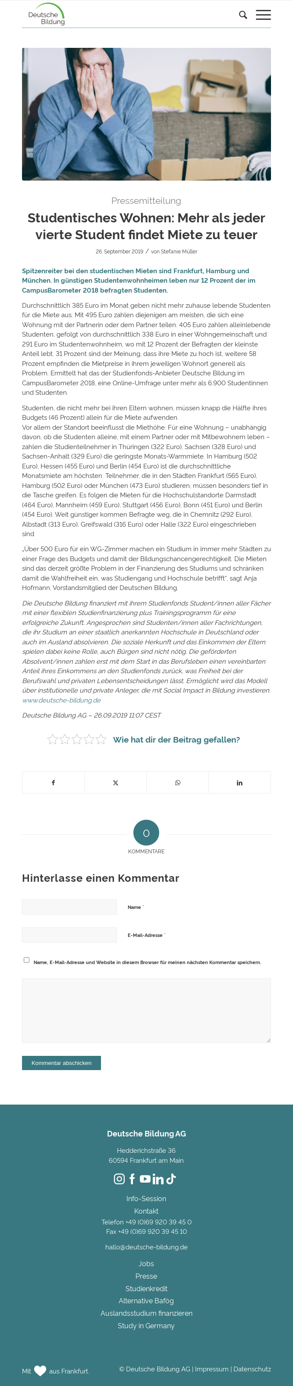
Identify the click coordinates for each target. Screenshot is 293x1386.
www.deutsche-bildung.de (61, 699)
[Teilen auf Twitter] (116, 782)
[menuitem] (238, 24)
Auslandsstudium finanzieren (146, 1312)
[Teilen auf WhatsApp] (177, 782)
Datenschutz (252, 1368)
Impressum (212, 1368)
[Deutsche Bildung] (121, 14)
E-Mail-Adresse (147, 934)
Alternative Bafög (146, 1300)
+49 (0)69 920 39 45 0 (159, 1221)
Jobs (146, 1263)
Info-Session (146, 1198)
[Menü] (259, 15)
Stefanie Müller (179, 251)
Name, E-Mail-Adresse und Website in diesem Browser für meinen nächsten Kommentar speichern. (147, 962)
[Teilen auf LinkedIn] (240, 782)
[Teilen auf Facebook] (53, 782)
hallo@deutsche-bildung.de (146, 1246)
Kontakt (146, 1210)
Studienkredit (146, 1288)
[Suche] (238, 15)
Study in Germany (146, 1325)
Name (136, 906)
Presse (146, 1275)
